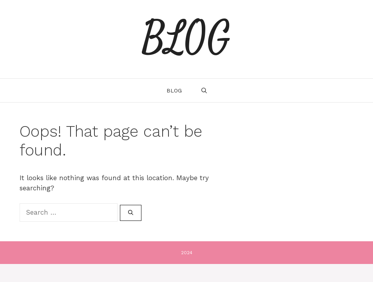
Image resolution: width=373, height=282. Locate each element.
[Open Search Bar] (204, 90)
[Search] (130, 213)
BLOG (187, 39)
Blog (174, 90)
